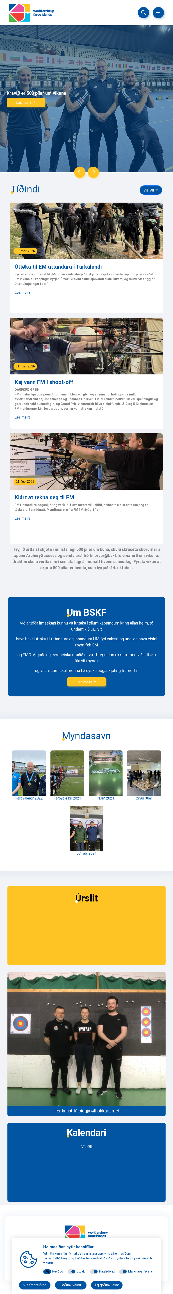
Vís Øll (150, 190)
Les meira (26, 102)
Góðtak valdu (71, 1285)
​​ (86, 1043)
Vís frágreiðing (34, 1285)
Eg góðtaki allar (107, 1285)
